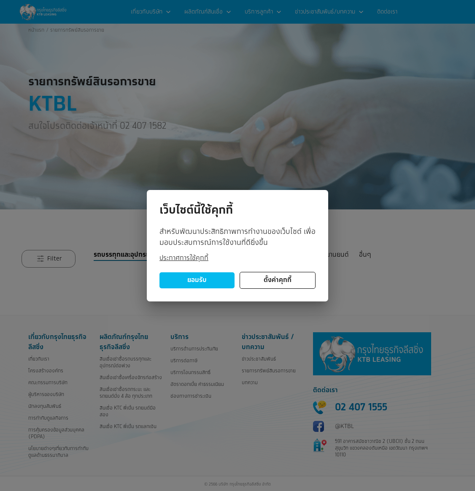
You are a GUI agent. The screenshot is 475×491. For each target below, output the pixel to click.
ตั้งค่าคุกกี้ (277, 280)
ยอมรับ (197, 280)
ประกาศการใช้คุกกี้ (183, 258)
